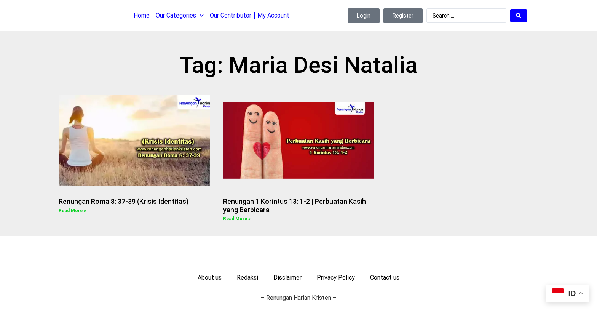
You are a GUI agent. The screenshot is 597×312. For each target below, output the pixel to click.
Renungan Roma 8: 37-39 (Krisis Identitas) (124, 201)
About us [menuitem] (210, 277)
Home (142, 15)
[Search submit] (518, 15)
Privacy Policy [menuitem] (336, 277)
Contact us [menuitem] (384, 277)
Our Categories (180, 15)
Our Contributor (230, 15)
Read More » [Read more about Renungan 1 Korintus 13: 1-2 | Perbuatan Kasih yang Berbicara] (237, 218)
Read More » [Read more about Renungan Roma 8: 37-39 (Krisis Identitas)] (72, 210)
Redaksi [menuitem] (247, 277)
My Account (273, 15)
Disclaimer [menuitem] (287, 277)
